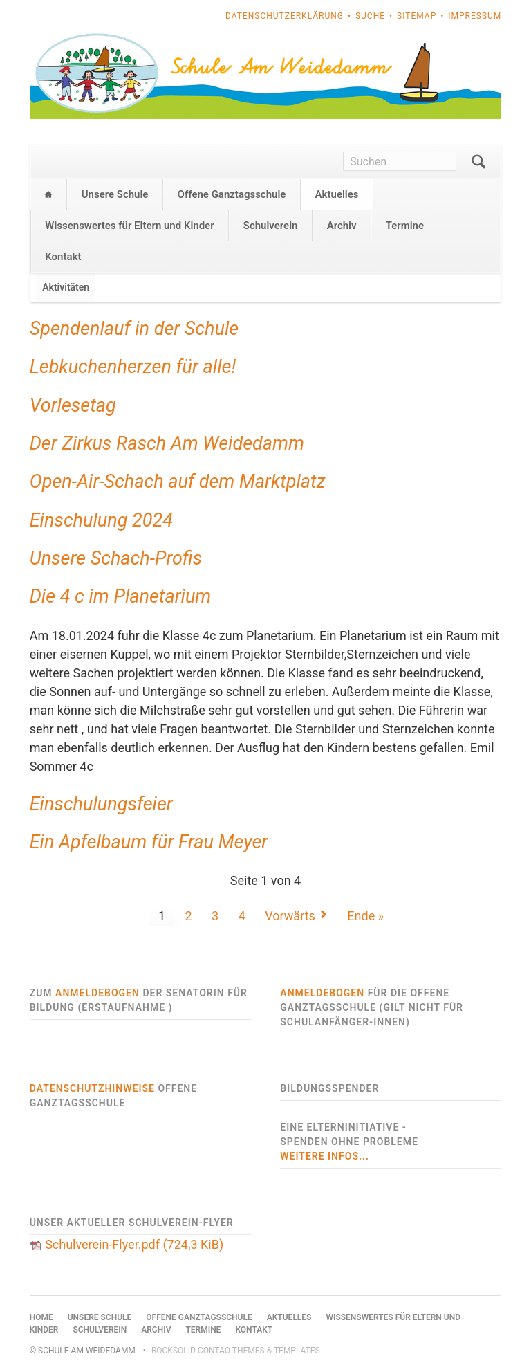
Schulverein (270, 225)
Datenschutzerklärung (284, 16)
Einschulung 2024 (101, 520)
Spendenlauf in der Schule (134, 329)
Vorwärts (290, 915)
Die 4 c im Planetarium (121, 596)
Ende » (365, 915)
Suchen (478, 162)
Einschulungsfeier (101, 804)
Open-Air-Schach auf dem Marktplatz (178, 481)
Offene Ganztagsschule (232, 194)
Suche (370, 16)
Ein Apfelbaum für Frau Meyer (149, 842)
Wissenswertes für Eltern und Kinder (129, 225)
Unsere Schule (115, 194)
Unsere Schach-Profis (116, 558)
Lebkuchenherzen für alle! (133, 367)
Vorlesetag (73, 405)
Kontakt (63, 256)
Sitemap (416, 16)
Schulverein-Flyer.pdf (134, 1244)
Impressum (474, 16)
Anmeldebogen (97, 992)
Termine (405, 225)
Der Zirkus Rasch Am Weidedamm (167, 443)
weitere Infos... (324, 1156)
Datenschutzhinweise (92, 1088)
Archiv (342, 225)
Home (48, 194)
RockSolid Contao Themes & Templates (235, 1350)
